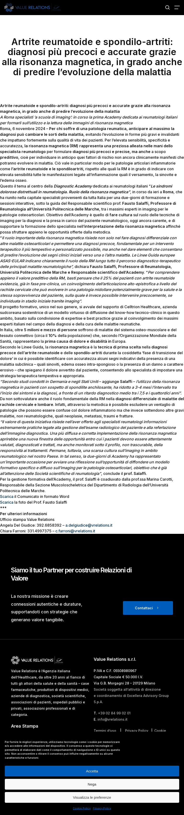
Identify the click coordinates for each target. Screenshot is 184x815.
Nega (92, 784)
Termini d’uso (105, 731)
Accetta (92, 771)
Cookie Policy (82, 808)
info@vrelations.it (112, 719)
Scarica (6, 496)
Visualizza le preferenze (92, 797)
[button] (177, 7)
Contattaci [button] (144, 608)
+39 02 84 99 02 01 (114, 713)
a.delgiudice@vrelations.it (88, 525)
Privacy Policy (102, 808)
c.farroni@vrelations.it (75, 531)
